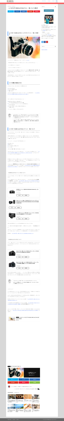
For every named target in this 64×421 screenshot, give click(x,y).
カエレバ (19, 254)
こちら (28, 60)
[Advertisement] (24, 22)
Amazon (19, 195)
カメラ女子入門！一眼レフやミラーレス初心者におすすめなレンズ (22, 233)
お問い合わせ (49, 34)
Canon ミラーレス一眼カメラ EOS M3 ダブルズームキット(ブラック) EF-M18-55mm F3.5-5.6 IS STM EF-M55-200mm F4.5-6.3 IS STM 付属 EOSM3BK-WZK (27, 201)
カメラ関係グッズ (18, 366)
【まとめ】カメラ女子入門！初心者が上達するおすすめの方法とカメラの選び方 (25, 310)
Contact (17, 419)
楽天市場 (26, 195)
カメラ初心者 (13, 366)
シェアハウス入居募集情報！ (32, 3)
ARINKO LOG (49, 419)
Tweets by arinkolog (44, 49)
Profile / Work (9, 419)
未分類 (9, 366)
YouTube (44, 30)
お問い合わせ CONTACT (49, 10)
